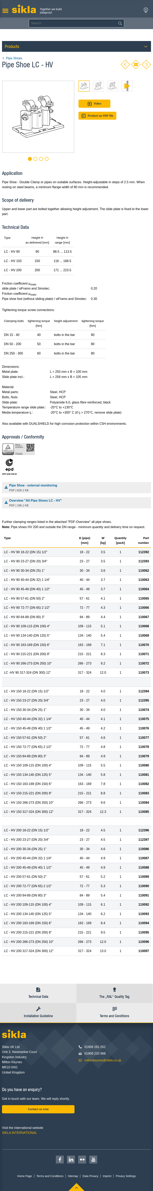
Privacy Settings (126, 1176)
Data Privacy (90, 1176)
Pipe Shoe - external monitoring (77, 488)
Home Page (24, 1176)
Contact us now (38, 1109)
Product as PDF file (97, 116)
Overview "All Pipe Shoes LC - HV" (77, 503)
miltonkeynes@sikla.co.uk (102, 1060)
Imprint (107, 1176)
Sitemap (73, 1176)
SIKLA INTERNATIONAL (19, 1132)
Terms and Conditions (49, 1176)
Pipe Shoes (12, 58)
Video (94, 104)
